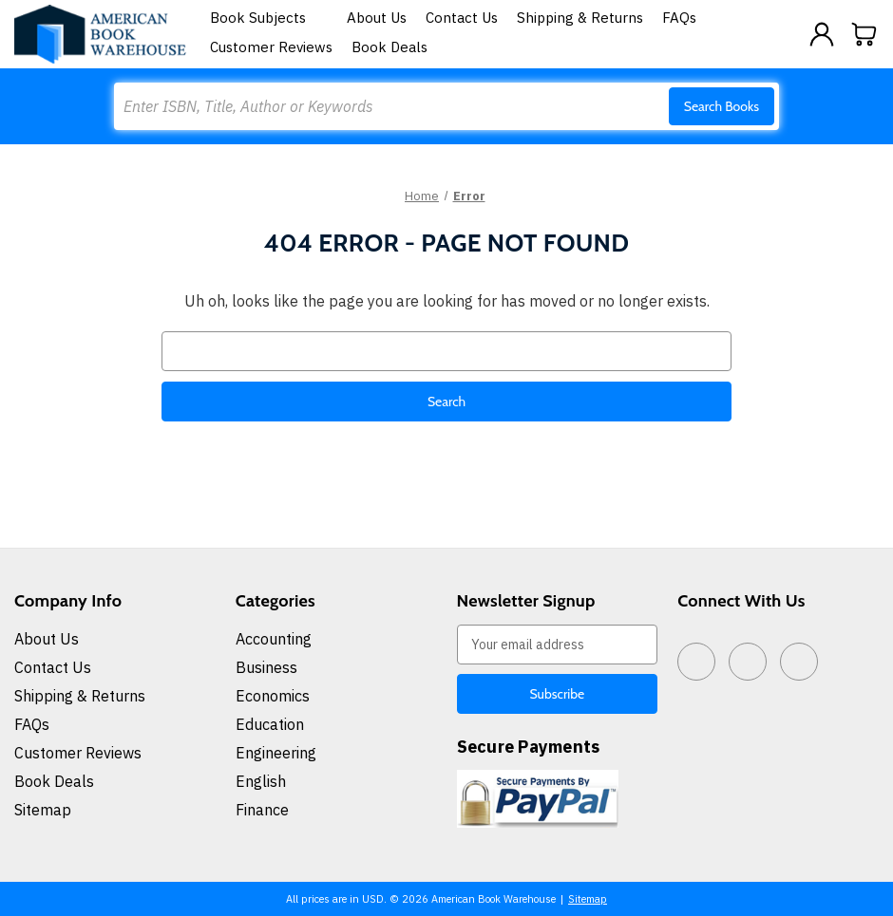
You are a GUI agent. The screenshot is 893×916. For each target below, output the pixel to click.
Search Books (721, 106)
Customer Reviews (271, 47)
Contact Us (462, 18)
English (261, 781)
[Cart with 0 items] (864, 34)
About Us (377, 18)
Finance (262, 809)
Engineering (276, 752)
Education (270, 724)
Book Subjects (269, 18)
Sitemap (42, 809)
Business (266, 667)
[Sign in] (822, 34)
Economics (273, 695)
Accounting (274, 638)
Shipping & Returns (580, 18)
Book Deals (390, 47)
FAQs (679, 18)
